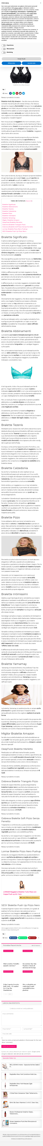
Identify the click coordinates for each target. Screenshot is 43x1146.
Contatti (19, 1138)
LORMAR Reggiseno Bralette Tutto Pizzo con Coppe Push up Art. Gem (19, 893)
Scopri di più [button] (21, 59)
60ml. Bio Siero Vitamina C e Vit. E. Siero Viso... (24, 1102)
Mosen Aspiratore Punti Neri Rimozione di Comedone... (23, 1122)
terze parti (29, 15)
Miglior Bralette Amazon (10, 220)
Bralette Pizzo (7, 213)
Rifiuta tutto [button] (11, 63)
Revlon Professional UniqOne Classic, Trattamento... (21, 1113)
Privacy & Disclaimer (26, 1138)
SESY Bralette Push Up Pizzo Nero (14, 231)
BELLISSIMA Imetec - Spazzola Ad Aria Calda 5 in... (24, 1065)
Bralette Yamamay (8, 218)
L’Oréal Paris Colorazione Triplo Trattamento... (24, 1093)
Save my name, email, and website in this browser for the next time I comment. (21, 1041)
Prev (5, 994)
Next (10, 994)
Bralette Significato (9, 204)
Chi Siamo (13, 1138)
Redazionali (8, 951)
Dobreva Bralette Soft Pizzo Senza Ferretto (17, 227)
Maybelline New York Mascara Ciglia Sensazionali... (21, 1084)
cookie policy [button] (33, 13)
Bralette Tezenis (8, 209)
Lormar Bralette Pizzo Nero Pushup (14, 229)
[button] (40, 2)
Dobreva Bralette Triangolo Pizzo (14, 224)
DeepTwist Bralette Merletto (12, 222)
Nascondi (29, 201)
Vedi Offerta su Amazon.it (30, 897)
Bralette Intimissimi (9, 215)
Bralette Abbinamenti (10, 207)
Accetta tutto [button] (31, 63)
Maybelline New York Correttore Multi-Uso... (23, 1074)
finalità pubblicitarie (6, 24)
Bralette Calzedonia (9, 211)
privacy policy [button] (18, 8)
